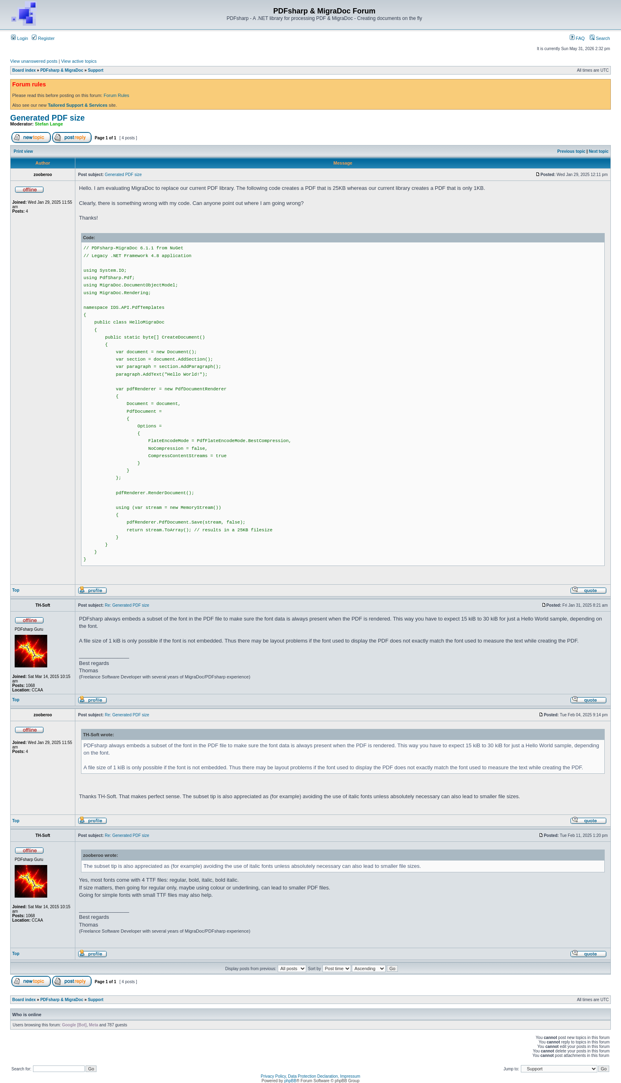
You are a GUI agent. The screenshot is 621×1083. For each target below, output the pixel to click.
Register (43, 38)
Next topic (598, 151)
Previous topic (571, 151)
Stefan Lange (49, 123)
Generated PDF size (47, 117)
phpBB (290, 1081)
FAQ (577, 38)
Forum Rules (116, 95)
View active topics (79, 61)
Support (95, 70)
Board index (24, 70)
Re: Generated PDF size (127, 605)
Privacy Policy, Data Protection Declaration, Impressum (310, 1076)
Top (16, 590)
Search (600, 38)
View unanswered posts (33, 61)
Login (19, 38)
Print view (23, 151)
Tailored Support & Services (78, 105)
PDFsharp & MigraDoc (61, 70)
